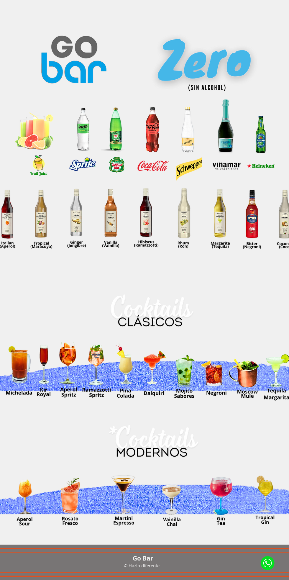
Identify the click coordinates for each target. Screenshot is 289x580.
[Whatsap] (268, 562)
